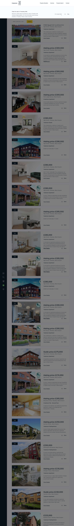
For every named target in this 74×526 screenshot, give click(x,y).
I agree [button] (4, 522)
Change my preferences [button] (14, 522)
